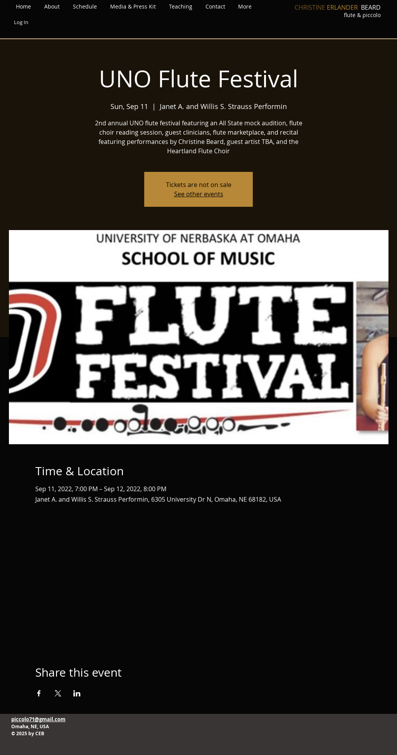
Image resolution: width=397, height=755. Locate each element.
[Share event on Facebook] (39, 693)
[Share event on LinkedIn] (77, 693)
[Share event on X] (58, 693)
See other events (198, 194)
